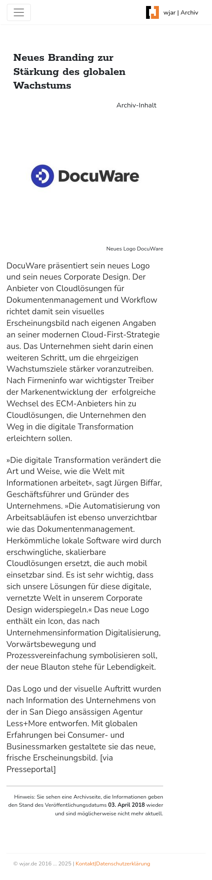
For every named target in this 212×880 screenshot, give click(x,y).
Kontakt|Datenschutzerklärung (113, 864)
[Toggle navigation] (19, 12)
